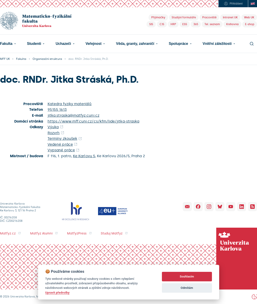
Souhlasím (187, 276)
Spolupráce (178, 44)
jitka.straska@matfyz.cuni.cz (73, 115)
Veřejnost (93, 44)
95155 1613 (57, 109)
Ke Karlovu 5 (84, 156)
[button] (8, 43)
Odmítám (187, 288)
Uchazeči (63, 44)
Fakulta (6, 44)
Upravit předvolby (57, 292)
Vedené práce (60, 144)
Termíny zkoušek (62, 138)
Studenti (34, 44)
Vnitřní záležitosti (217, 44)
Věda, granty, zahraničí (135, 44)
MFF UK (5, 59)
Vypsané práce (61, 150)
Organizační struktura (47, 59)
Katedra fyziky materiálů (70, 104)
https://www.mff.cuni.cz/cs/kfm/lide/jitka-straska (93, 121)
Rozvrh (54, 133)
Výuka (53, 127)
